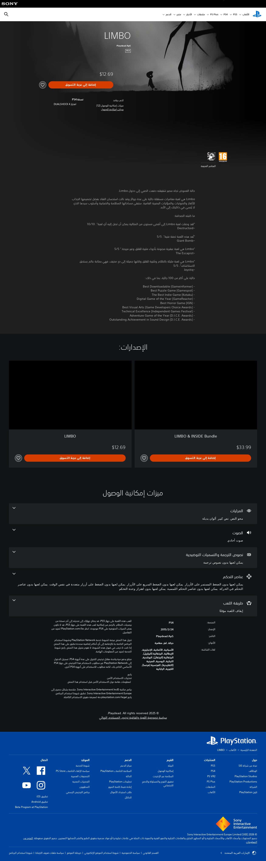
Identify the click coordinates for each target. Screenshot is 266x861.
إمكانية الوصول (165, 771)
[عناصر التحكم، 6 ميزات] (133, 582)
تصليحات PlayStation (120, 781)
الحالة (129, 776)
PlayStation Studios (246, 776)
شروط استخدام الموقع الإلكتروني (101, 853)
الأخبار (189, 14)
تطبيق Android (39, 802)
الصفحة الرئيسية (249, 750)
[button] (112, 109)
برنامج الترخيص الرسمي (78, 792)
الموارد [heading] (85, 760)
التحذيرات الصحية (81, 781)
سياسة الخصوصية (131, 853)
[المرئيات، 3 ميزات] (133, 513)
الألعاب (245, 14)
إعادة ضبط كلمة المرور (120, 787)
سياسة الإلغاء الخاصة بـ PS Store (73, 771)
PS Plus (214, 14)
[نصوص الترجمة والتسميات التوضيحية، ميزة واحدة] (133, 557)
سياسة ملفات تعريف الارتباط (49, 853)
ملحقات (201, 14)
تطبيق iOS (42, 796)
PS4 (226, 14)
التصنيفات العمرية (80, 776)
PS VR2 (211, 776)
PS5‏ (235, 14)
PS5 (213, 765)
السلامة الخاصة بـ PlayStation (116, 771)
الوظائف (253, 771)
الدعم (168, 14)
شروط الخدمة (83, 765)
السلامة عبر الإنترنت (163, 776)
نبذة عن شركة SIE (248, 765)
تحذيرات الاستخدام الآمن (119, 678)
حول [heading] (254, 760)
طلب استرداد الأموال (121, 792)
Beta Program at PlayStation (31, 807)
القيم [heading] (170, 760)
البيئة (170, 765)
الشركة (253, 787)
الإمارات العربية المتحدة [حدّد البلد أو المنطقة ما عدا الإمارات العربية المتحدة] (238, 853)
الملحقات (210, 787)
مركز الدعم (126, 765)
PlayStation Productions (243, 781)
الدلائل (128, 797)
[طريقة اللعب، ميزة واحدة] (133, 606)
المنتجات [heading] (209, 760)
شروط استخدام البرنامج (20, 853)
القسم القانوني (151, 853)
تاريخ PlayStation (248, 792)
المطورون (84, 787)
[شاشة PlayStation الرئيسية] (257, 14)
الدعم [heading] (128, 760)
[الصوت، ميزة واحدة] (133, 535)
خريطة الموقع (74, 853)
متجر (179, 14)
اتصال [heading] (44, 760)
